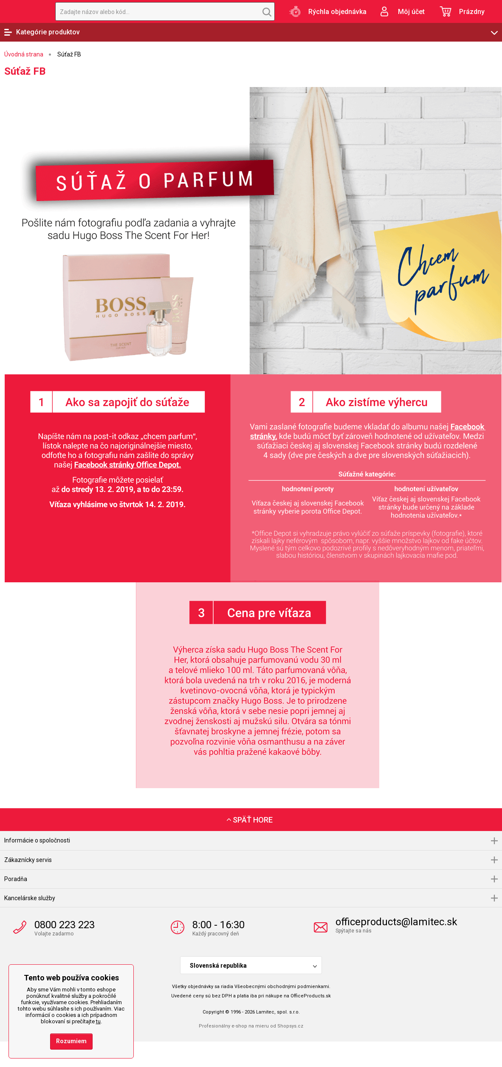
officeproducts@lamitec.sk (396, 922)
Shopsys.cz (290, 1026)
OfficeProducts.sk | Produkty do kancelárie (23, 11)
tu (98, 1021)
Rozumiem (71, 1041)
